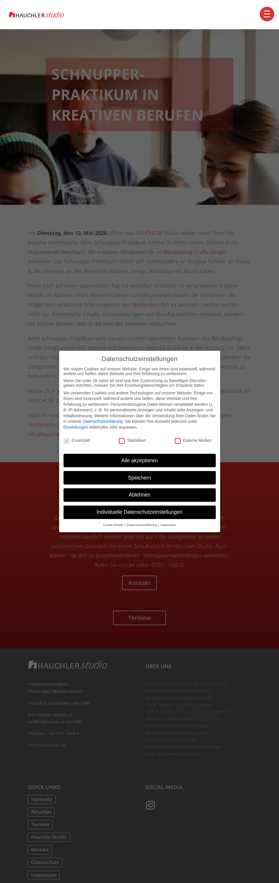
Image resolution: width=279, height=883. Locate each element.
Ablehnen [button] (139, 495)
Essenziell (77, 440)
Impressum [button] (168, 525)
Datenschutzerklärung (103, 421)
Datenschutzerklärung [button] (142, 525)
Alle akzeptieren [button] (139, 460)
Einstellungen (76, 427)
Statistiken (132, 440)
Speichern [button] (139, 477)
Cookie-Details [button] (113, 525)
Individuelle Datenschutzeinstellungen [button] (139, 512)
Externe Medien (193, 440)
